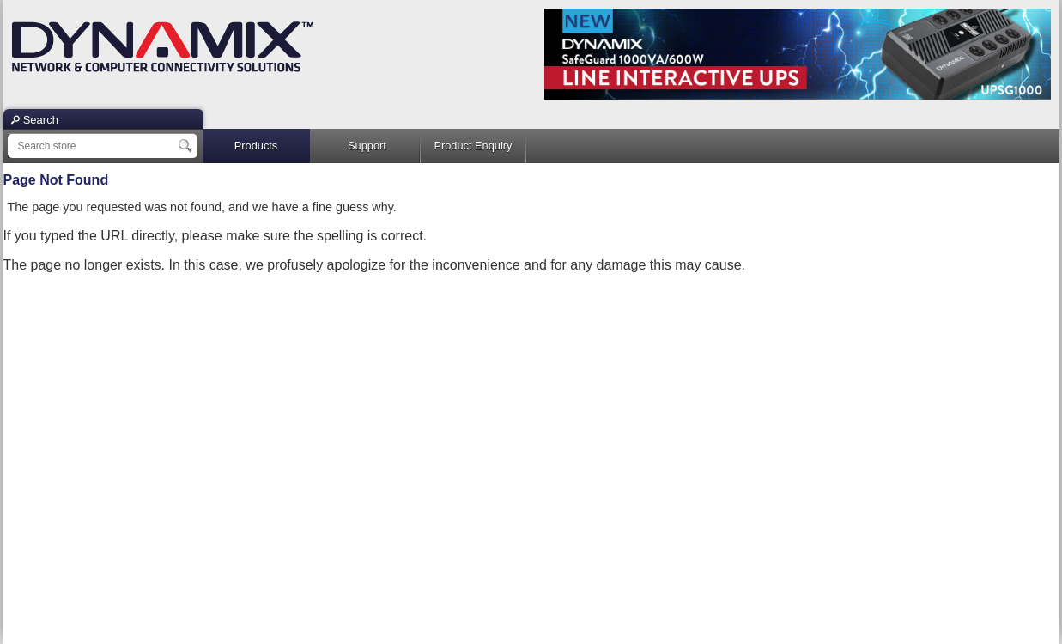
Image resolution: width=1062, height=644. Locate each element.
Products (256, 145)
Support (367, 145)
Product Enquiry (473, 145)
